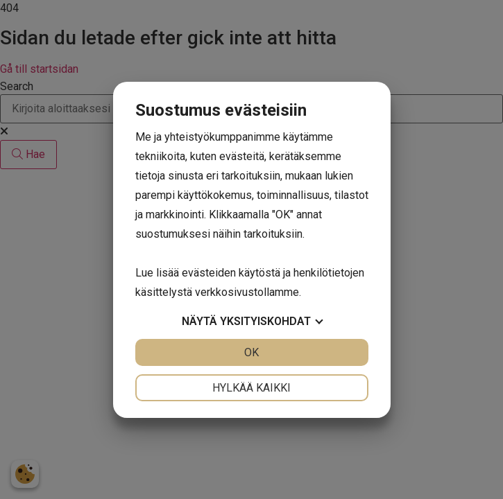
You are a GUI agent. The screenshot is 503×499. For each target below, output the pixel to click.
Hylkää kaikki (251, 387)
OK (251, 352)
